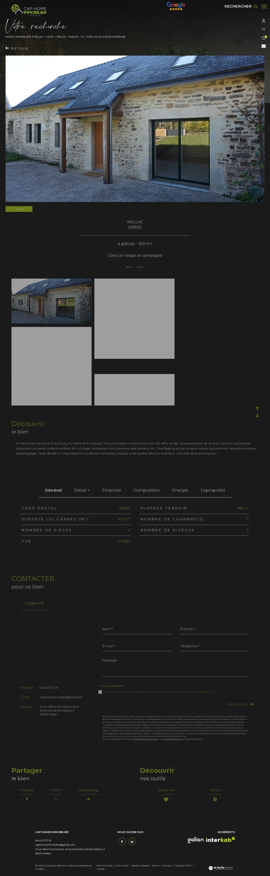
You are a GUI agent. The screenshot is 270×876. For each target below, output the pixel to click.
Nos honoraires (105, 866)
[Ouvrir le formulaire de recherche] (239, 6)
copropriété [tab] (213, 490)
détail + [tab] (82, 490)
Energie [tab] (180, 490)
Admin (156, 866)
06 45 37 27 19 (49, 687)
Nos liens (167, 866)
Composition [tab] (147, 490)
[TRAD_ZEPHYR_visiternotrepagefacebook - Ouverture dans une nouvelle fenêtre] (121, 842)
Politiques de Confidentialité (146, 739)
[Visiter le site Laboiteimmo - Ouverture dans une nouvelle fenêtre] (220, 869)
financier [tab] (111, 490)
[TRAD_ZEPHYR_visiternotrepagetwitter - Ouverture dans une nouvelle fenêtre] (131, 842)
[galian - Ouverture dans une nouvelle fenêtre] (195, 841)
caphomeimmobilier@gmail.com (61, 697)
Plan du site (122, 866)
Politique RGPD (183, 866)
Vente (50, 36)
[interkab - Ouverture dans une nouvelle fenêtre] (220, 840)
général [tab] (53, 490)
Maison (73, 36)
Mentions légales (140, 866)
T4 (82, 36)
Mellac (61, 36)
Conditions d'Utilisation (173, 739)
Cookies (101, 870)
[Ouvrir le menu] (264, 6)
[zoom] (51, 281)
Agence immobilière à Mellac (24, 36)
